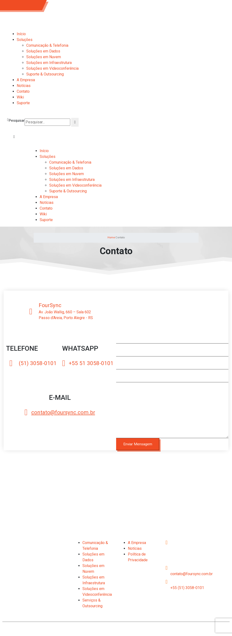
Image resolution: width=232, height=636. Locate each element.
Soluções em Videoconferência (52, 68)
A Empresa (26, 80)
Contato (23, 91)
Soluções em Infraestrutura (49, 62)
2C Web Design (195, 628)
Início (21, 34)
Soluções (24, 39)
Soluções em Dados (43, 51)
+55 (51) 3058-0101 (187, 587)
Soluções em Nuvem (43, 57)
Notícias (24, 85)
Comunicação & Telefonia (47, 45)
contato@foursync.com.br (191, 574)
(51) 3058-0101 (22, 5)
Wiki (20, 97)
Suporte (23, 103)
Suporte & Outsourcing (45, 74)
